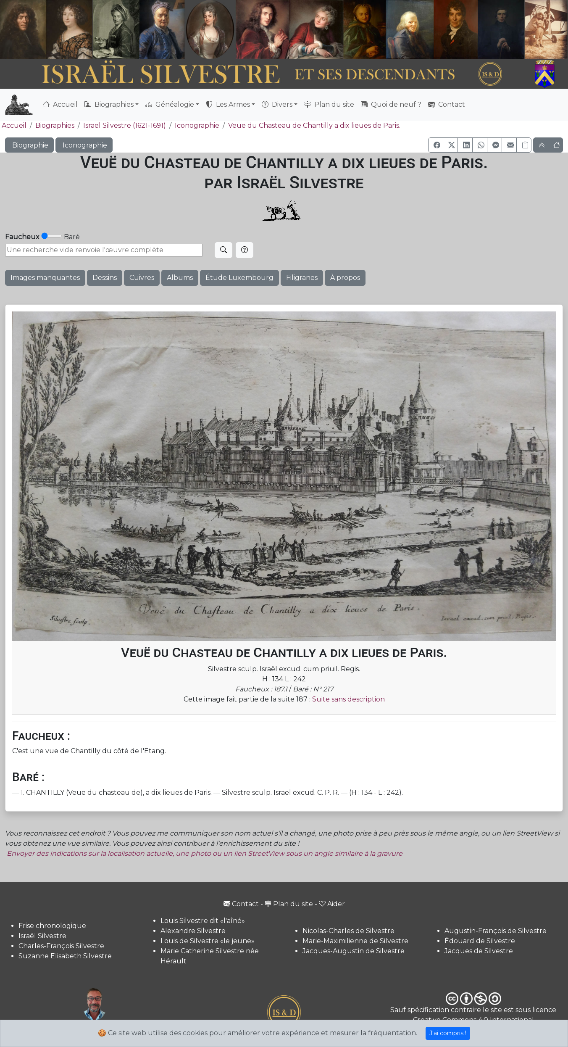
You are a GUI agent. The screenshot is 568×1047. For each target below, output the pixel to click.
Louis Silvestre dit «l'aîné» (202, 921)
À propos (345, 278)
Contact (446, 104)
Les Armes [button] (228, 104)
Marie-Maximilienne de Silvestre (355, 941)
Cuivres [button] (141, 278)
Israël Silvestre (42, 936)
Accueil (60, 104)
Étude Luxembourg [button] (239, 278)
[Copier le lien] (523, 145)
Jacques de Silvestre (478, 951)
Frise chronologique (52, 926)
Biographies (54, 125)
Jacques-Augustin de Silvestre (353, 951)
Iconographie (197, 125)
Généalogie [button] (169, 104)
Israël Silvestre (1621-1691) (124, 125)
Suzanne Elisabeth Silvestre (65, 956)
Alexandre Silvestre (193, 931)
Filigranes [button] (302, 278)
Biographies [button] (109, 104)
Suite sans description (348, 699)
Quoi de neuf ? (391, 104)
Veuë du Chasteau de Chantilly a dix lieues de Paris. (314, 125)
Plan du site (329, 104)
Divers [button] (277, 104)
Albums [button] (180, 278)
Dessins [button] (104, 278)
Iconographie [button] (84, 145)
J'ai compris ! (447, 1033)
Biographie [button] (29, 145)
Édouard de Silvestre (479, 941)
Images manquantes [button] (45, 278)
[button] (435, 145)
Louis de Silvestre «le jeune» (207, 941)
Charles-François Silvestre (61, 946)
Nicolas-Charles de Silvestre (348, 931)
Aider (332, 904)
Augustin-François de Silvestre (495, 931)
